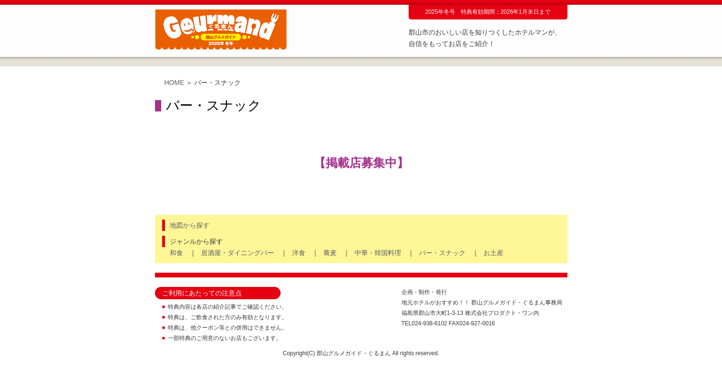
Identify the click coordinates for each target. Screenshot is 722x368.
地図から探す (190, 225)
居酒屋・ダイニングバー (237, 253)
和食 (176, 253)
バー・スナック (442, 253)
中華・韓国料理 (378, 253)
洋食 (298, 253)
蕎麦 (330, 253)
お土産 (493, 253)
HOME (174, 82)
